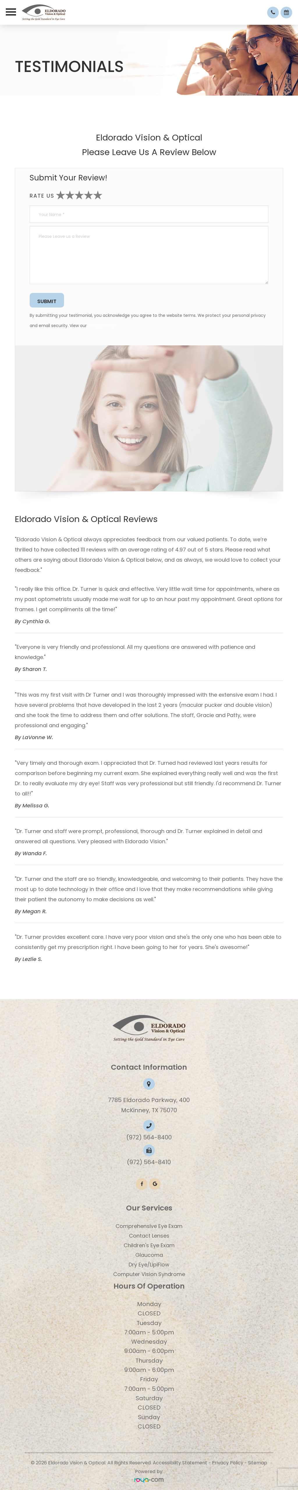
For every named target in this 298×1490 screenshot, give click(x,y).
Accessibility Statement (180, 1462)
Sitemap (257, 1462)
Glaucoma (149, 1255)
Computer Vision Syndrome (149, 1274)
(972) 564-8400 (149, 1137)
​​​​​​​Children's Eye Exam (149, 1245)
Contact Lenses (149, 1235)
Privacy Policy (101, 325)
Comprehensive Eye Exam (149, 1226)
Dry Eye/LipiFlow (149, 1264)
